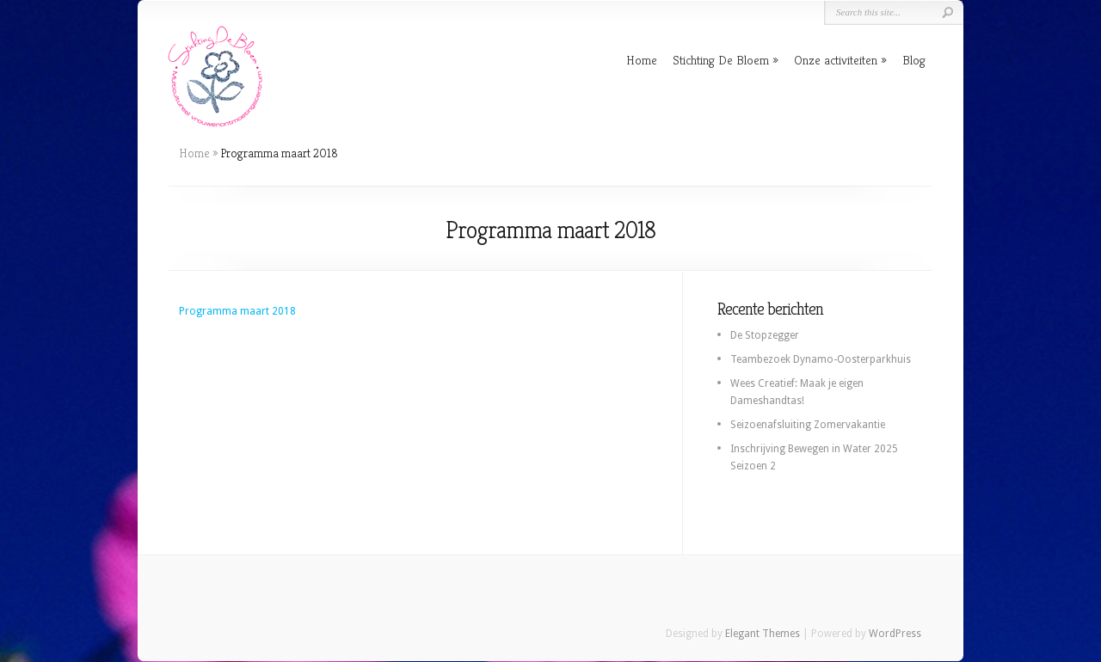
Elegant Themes (762, 634)
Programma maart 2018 (237, 311)
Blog (914, 60)
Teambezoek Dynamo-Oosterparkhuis (820, 359)
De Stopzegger (764, 335)
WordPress (895, 634)
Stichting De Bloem (721, 60)
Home (641, 60)
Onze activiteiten (835, 60)
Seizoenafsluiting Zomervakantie (807, 425)
